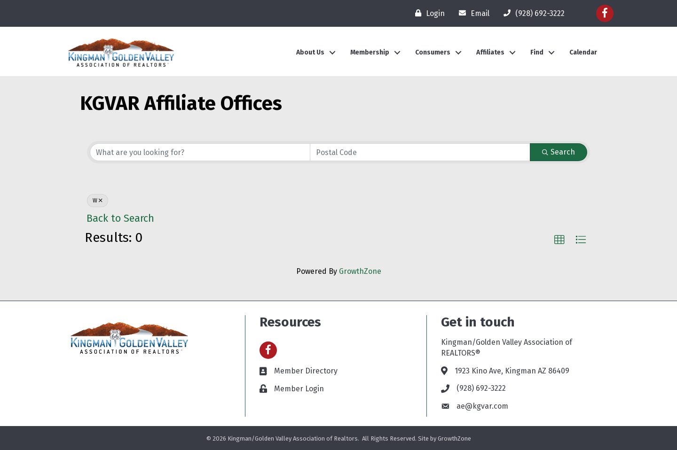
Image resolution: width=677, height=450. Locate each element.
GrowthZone (360, 271)
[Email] (471, 13)
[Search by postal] (420, 152)
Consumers (432, 52)
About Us (310, 52)
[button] (559, 240)
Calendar (583, 52)
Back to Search (120, 218)
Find (536, 52)
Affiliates (490, 52)
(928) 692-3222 (481, 388)
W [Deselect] (97, 200)
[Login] (427, 13)
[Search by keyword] (200, 152)
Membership (369, 52)
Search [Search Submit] (558, 151)
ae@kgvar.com (482, 406)
